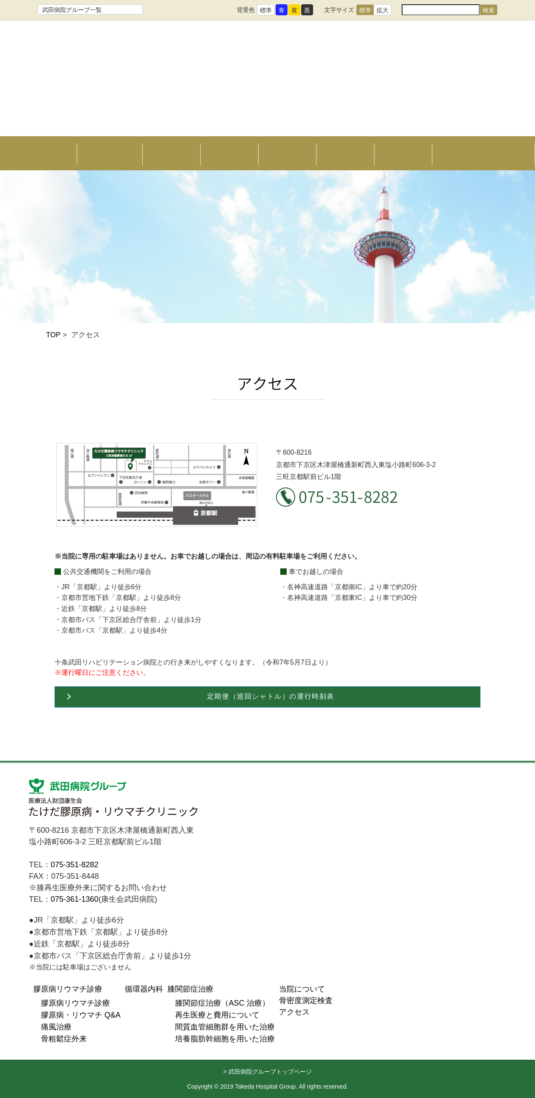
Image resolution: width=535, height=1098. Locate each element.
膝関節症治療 (287, 153)
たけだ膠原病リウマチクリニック (267, 74)
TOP (53, 335)
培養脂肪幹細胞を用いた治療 (225, 1039)
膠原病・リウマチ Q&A (81, 1015)
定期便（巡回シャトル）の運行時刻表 (270, 696)
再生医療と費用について (217, 1015)
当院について (106, 153)
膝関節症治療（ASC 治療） (222, 1003)
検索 (489, 10)
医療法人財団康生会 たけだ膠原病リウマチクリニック (114, 799)
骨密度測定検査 (345, 153)
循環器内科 (229, 153)
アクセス (403, 153)
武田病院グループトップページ (270, 1071)
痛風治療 (56, 1027)
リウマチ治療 (171, 153)
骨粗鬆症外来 (64, 1039)
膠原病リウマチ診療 (67, 989)
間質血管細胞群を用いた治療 (225, 1027)
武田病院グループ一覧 (72, 9)
